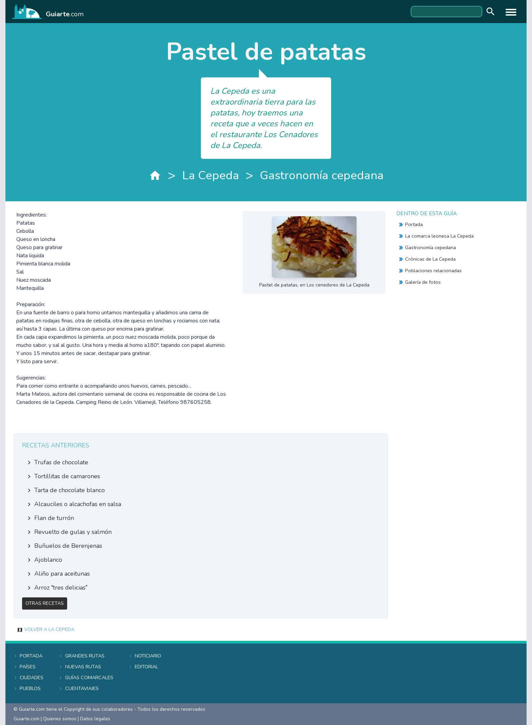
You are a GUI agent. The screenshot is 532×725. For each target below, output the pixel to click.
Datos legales (95, 718)
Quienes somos (59, 718)
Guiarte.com (26, 718)
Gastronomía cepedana (322, 175)
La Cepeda (210, 175)
